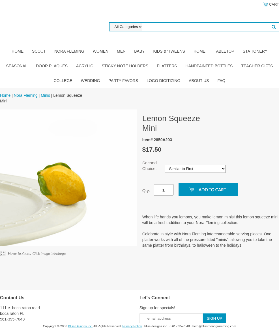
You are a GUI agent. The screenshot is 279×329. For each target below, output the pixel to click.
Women (100, 51)
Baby (139, 51)
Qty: (146, 190)
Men (121, 51)
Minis (45, 95)
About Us (199, 80)
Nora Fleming (69, 51)
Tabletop (224, 51)
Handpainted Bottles (209, 66)
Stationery (255, 51)
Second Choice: (150, 165)
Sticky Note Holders (125, 66)
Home (17, 51)
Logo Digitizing (163, 80)
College (63, 80)
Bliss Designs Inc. (80, 326)
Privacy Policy (131, 326)
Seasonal (16, 66)
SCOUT (39, 51)
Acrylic (84, 66)
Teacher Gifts (257, 66)
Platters (167, 66)
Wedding (90, 80)
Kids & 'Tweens (169, 51)
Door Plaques (52, 66)
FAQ (221, 80)
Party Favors (123, 80)
